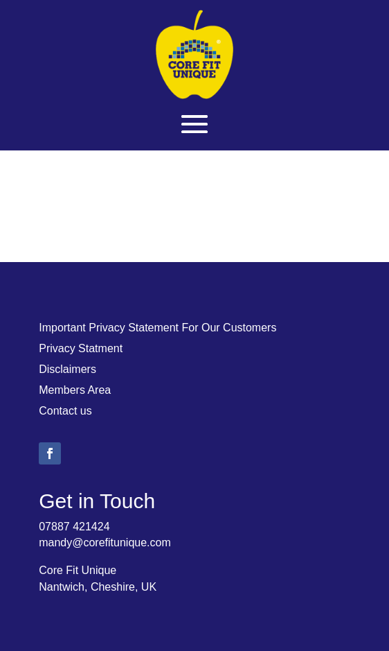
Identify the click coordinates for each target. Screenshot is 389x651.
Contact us (65, 411)
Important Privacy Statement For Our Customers (157, 328)
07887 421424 (74, 526)
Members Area (75, 390)
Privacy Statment (81, 349)
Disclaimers (67, 370)
